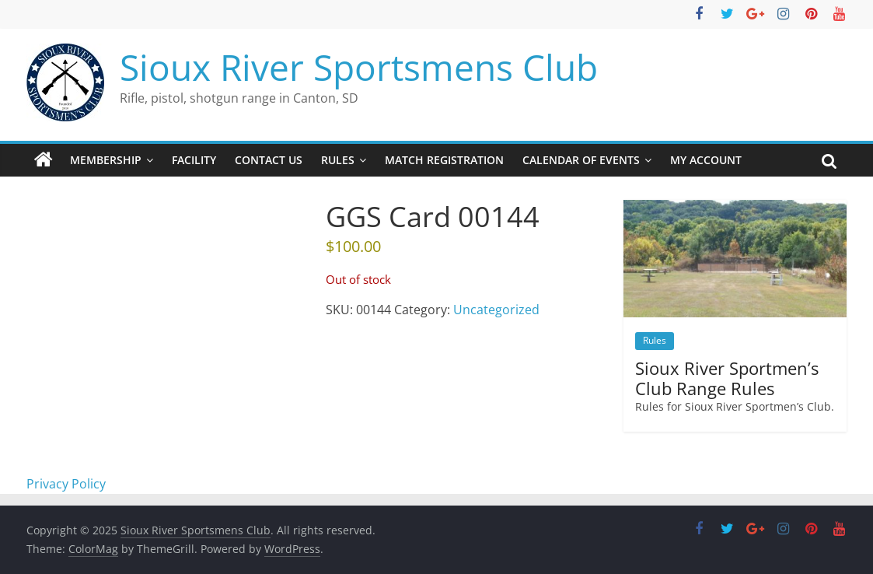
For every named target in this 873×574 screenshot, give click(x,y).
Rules (337, 159)
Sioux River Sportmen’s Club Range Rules (727, 378)
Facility (194, 159)
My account (706, 159)
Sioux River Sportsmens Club (359, 67)
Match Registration (444, 159)
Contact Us (268, 159)
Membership (105, 159)
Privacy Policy (66, 483)
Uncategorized (496, 309)
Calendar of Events (581, 159)
